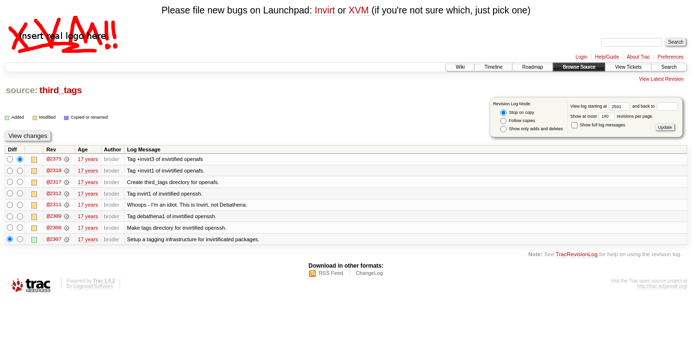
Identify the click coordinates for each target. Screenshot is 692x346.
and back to (655, 106)
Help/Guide (607, 57)
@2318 (54, 170)
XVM (358, 10)
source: (21, 90)
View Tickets (628, 67)
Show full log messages (598, 125)
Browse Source (579, 67)
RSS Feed (331, 274)
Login (581, 57)
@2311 (54, 205)
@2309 (54, 217)
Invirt (325, 10)
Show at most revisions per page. (612, 116)
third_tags (60, 90)
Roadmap (532, 67)
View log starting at (601, 106)
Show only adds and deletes (531, 129)
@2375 (54, 159)
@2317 (54, 182)
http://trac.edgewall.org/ (662, 287)
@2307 (54, 240)
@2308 (54, 228)
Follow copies (517, 121)
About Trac (638, 57)
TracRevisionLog (576, 255)
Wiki (460, 67)
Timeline (493, 67)
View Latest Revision (661, 79)
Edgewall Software (93, 287)
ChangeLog (369, 274)
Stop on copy (517, 113)
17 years (88, 159)
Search (669, 67)
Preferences (671, 57)
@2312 (54, 194)
